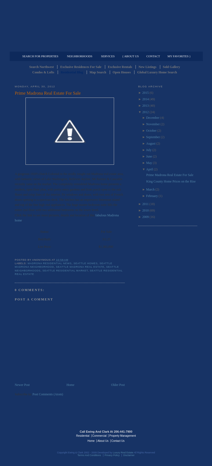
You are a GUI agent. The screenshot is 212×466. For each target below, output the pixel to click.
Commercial (105, 47)
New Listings (147, 67)
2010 (145, 210)
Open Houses (122, 72)
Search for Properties (40, 56)
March (150, 189)
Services (108, 56)
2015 (145, 93)
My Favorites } (179, 56)
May (149, 163)
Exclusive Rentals (120, 67)
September (153, 137)
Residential (82, 435)
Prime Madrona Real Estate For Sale (48, 93)
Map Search (98, 72)
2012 (145, 112)
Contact (153, 56)
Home (70, 385)
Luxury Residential (42, 47)
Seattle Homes (86, 263)
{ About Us (130, 56)
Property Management (169, 47)
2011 (145, 204)
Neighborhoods (79, 56)
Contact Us (118, 440)
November (153, 124)
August (151, 143)
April (149, 169)
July (149, 150)
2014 (145, 99)
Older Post (118, 385)
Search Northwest (41, 67)
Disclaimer (128, 455)
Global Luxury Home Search (157, 72)
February (152, 196)
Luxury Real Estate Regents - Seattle (38, 435)
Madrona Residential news (50, 263)
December (152, 118)
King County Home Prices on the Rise (171, 181)
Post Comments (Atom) (47, 394)
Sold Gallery (171, 67)
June (149, 156)
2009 (145, 217)
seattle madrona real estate (80, 267)
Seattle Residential (106, 25)
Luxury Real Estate (174, 435)
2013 (145, 105)
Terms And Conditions (89, 455)
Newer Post (22, 385)
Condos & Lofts (43, 72)
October (151, 130)
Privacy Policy (112, 455)
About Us (102, 440)
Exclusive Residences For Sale (80, 67)
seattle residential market (65, 270)
